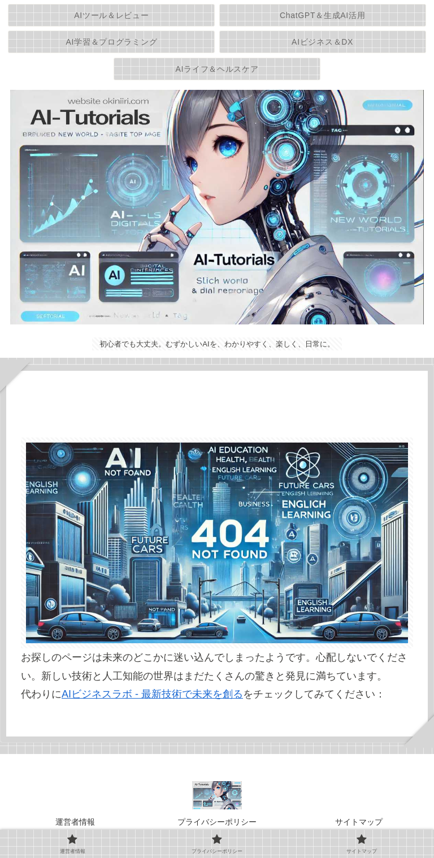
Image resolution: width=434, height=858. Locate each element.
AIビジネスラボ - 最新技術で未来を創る (152, 694)
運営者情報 (75, 821)
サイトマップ (359, 821)
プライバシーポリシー (217, 821)
